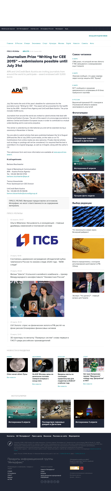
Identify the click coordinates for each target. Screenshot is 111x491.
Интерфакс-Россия (47, 29)
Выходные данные (75, 475)
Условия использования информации (81, 473)
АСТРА (10, 479)
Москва (61, 43)
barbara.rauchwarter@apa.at (18, 176)
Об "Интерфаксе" (23, 29)
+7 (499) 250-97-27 (79, 453)
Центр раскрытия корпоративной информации (51, 476)
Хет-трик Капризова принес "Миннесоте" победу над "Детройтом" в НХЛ (93, 377)
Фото (92, 43)
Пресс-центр (37, 436)
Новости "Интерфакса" (48, 469)
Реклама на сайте (60, 436)
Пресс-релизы (13, 51)
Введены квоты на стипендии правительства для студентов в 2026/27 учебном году (66, 378)
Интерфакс (55, 36)
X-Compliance (12, 473)
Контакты (10, 436)
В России (18, 43)
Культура (52, 43)
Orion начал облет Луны (17, 374)
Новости (76, 43)
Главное (10, 43)
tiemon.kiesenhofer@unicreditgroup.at (22, 193)
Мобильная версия (8, 29)
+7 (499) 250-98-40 (64, 453)
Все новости (11, 377)
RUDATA (43, 473)
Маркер (10, 477)
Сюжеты (85, 43)
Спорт (45, 43)
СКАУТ (10, 475)
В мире (27, 43)
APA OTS (26, 51)
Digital (68, 43)
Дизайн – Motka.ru (75, 477)
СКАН (42, 471)
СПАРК (10, 471)
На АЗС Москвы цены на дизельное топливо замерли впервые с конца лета (42, 377)
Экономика (36, 43)
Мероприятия (74, 436)
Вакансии (47, 436)
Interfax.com (35, 29)
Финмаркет (59, 29)
